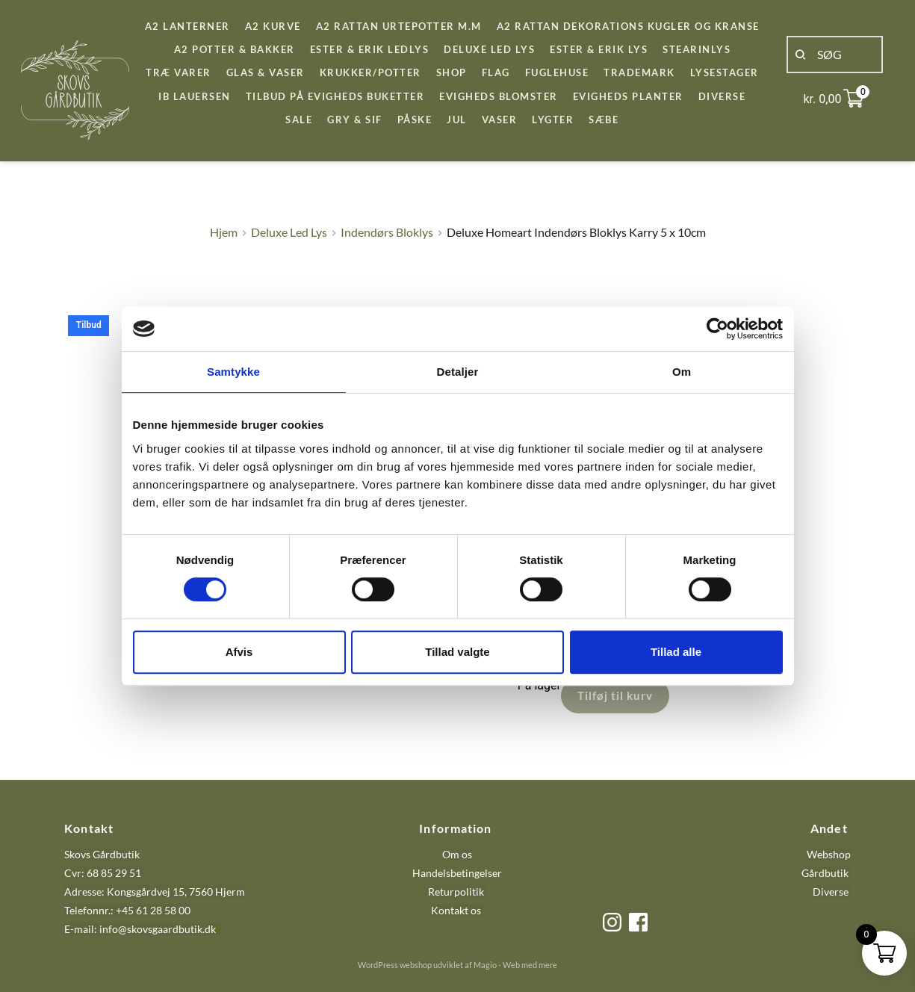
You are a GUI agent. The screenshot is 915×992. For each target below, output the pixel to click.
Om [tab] (681, 371)
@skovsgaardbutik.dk (167, 929)
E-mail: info (91, 929)
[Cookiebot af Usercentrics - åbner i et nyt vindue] (717, 328)
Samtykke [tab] (233, 371)
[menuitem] (187, 26)
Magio (485, 965)
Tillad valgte (457, 651)
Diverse (831, 891)
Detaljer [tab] (458, 371)
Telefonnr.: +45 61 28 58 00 (127, 910)
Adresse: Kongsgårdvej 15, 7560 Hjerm (154, 891)
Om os (457, 854)
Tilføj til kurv (615, 695)
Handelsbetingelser (457, 873)
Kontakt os (457, 910)
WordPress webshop (395, 965)
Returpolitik (456, 891)
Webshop (829, 854)
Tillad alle (676, 651)
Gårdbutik (825, 873)
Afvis (239, 651)
